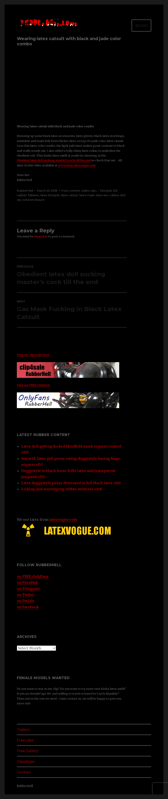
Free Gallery (27, 751)
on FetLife (25, 601)
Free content (70, 190)
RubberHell (25, 190)
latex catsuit (69, 195)
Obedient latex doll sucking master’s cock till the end (54, 160)
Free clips (25, 740)
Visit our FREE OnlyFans (33, 385)
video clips (88, 190)
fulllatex (33, 195)
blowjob (106, 190)
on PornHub (27, 582)
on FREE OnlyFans (33, 576)
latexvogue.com (63, 519)
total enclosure (33, 199)
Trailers (23, 729)
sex (19, 199)
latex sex (102, 195)
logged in (40, 236)
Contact (24, 772)
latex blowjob (50, 195)
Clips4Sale (26, 762)
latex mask (86, 195)
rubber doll (117, 195)
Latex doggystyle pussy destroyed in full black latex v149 (71, 483)
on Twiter (25, 595)
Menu (141, 26)
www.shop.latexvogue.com (77, 165)
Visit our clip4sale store (33, 354)
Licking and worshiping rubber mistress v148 (61, 489)
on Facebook (28, 607)
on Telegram (28, 588)
